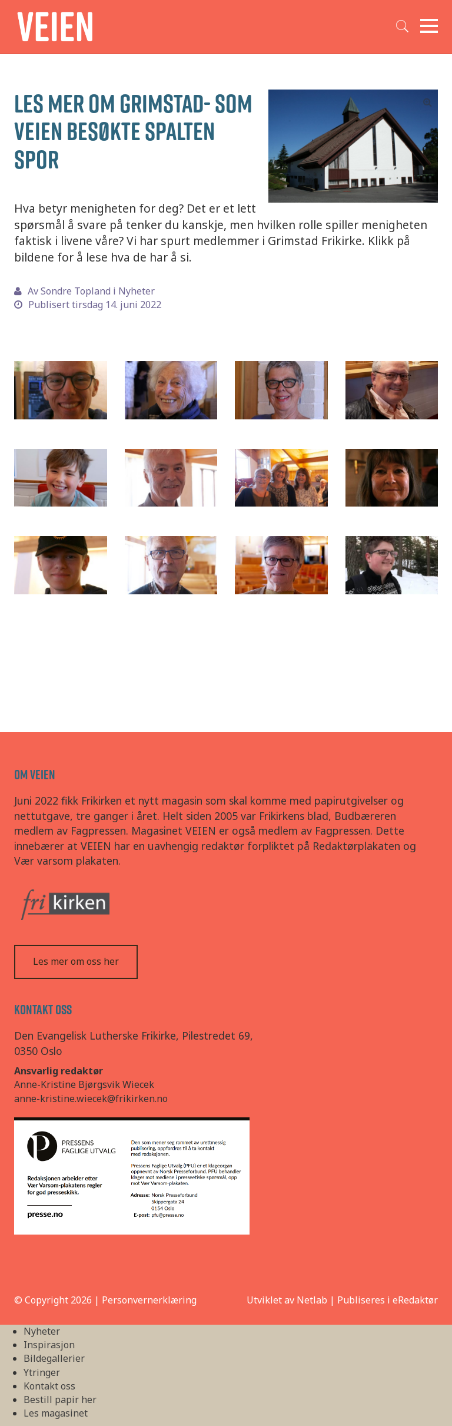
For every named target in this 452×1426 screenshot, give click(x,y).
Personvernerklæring (149, 1299)
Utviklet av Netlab (287, 1299)
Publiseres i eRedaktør (387, 1299)
